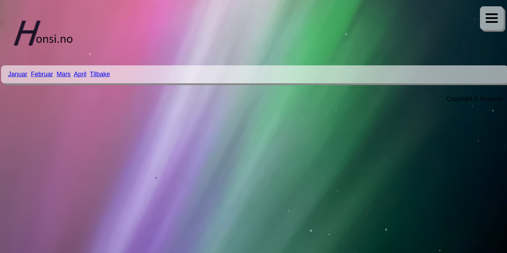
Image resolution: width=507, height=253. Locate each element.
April (80, 74)
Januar (17, 74)
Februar (42, 74)
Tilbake (100, 74)
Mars (64, 74)
